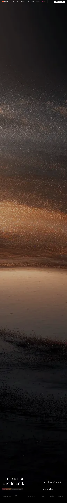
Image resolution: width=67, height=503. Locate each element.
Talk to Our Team (6, 489)
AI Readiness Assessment (59, 1)
